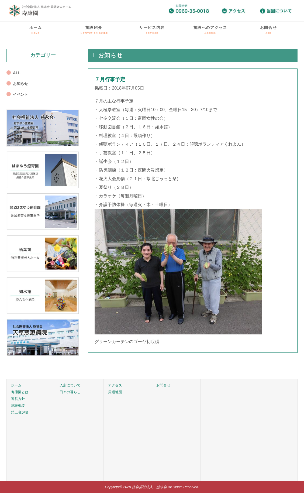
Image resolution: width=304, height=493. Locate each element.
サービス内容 (152, 29)
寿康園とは (20, 392)
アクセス (115, 385)
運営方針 (18, 399)
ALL (16, 73)
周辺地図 (115, 392)
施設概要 (18, 405)
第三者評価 (20, 412)
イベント (20, 94)
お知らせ (20, 83)
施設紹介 (94, 29)
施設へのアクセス (210, 29)
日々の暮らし (70, 392)
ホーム (35, 29)
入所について (70, 385)
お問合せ (268, 29)
